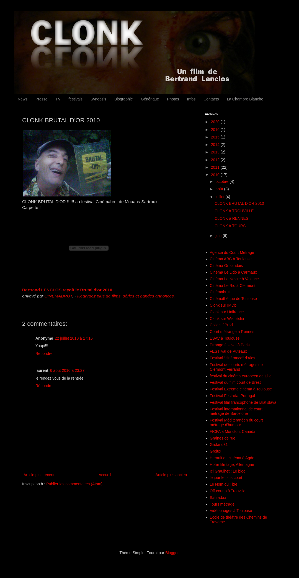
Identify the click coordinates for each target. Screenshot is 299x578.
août (219, 189)
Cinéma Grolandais (226, 265)
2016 (216, 129)
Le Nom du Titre (224, 484)
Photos (173, 99)
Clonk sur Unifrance (227, 312)
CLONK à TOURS (230, 226)
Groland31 (219, 444)
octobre (222, 181)
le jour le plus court (226, 477)
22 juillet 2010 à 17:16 (74, 338)
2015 (216, 137)
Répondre (44, 353)
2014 (216, 144)
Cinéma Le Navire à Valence (234, 279)
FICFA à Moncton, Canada (233, 431)
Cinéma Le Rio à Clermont (233, 285)
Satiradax (218, 497)
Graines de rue (223, 438)
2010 (216, 175)
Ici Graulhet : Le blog (228, 471)
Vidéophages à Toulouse (231, 510)
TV (58, 99)
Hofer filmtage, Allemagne (232, 464)
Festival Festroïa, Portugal (232, 395)
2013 (216, 152)
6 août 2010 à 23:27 (67, 370)
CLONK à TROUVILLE (234, 211)
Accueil (105, 475)
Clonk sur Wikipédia (227, 318)
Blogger (171, 553)
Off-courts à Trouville (228, 491)
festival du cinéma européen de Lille (241, 376)
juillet (220, 197)
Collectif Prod (221, 325)
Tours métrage (222, 504)
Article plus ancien (171, 475)
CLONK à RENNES (231, 218)
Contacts (211, 99)
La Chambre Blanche (245, 99)
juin (219, 235)
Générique (150, 99)
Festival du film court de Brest (235, 382)
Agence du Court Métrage (232, 252)
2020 (216, 122)
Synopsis (98, 99)
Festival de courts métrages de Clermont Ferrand (236, 367)
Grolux (215, 451)
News (22, 99)
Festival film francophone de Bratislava (243, 402)
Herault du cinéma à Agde (232, 458)
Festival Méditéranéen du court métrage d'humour (236, 422)
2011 (216, 167)
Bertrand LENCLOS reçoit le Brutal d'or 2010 (67, 289)
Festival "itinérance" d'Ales (232, 358)
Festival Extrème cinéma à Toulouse (241, 389)
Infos (191, 99)
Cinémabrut (220, 292)
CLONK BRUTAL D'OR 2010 (239, 203)
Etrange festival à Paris (230, 345)
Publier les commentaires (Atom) (74, 484)
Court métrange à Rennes (232, 331)
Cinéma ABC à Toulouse (231, 259)
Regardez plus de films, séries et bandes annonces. (126, 296)
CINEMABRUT (58, 296)
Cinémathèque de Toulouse (233, 298)
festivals (75, 99)
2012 (216, 160)
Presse (41, 99)
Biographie (123, 99)
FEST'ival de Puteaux (228, 351)
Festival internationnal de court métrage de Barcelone (236, 411)
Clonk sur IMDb (223, 305)
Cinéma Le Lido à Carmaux (233, 272)
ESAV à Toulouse (225, 338)
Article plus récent (39, 475)
